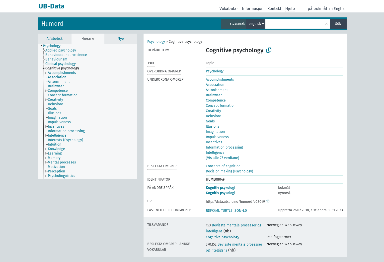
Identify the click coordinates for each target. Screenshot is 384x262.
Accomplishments (220, 79)
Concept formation (220, 106)
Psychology (156, 42)
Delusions (214, 116)
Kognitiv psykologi (220, 188)
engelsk (255, 24)
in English (338, 8)
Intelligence (215, 153)
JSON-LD (240, 211)
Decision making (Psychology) (229, 171)
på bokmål (317, 8)
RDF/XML (213, 211)
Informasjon (252, 8)
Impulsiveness (217, 137)
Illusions (212, 126)
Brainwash (214, 95)
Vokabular (229, 8)
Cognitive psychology (222, 237)
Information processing (224, 147)
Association (215, 85)
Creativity (213, 111)
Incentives (214, 142)
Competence (216, 100)
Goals (210, 121)
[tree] (87, 111)
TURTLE (226, 211)
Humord (52, 23)
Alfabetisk (55, 39)
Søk (338, 24)
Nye (121, 39)
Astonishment (217, 90)
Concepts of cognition (223, 166)
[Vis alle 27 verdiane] (222, 158)
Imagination (215, 132)
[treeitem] (54, 46)
